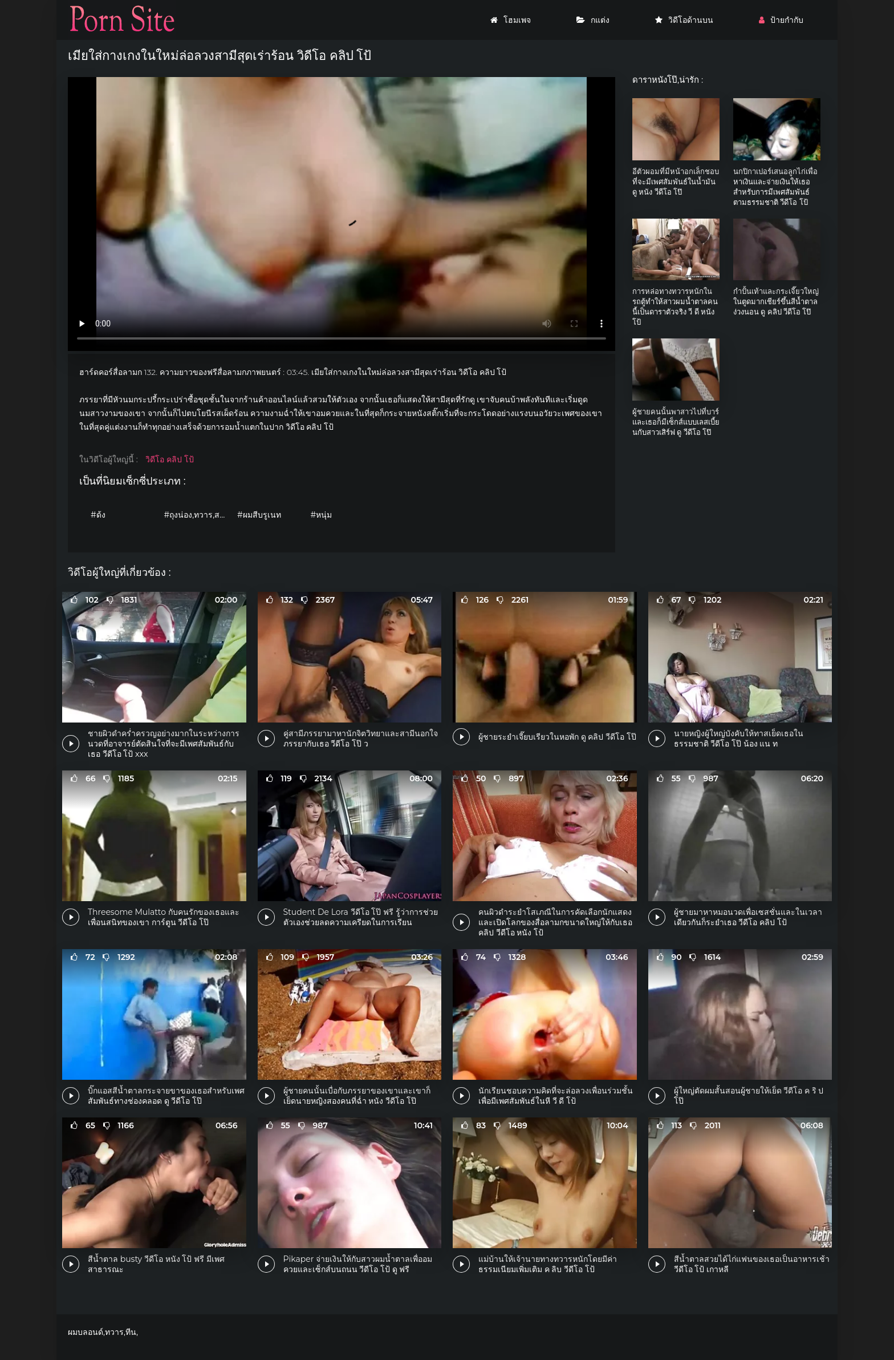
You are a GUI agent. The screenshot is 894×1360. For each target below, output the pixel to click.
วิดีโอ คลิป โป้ (169, 459)
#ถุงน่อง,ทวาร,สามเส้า (198, 515)
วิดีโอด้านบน (684, 20)
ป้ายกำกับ (781, 20)
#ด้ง (98, 515)
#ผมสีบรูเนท (259, 515)
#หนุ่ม (321, 515)
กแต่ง (592, 20)
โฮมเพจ (510, 20)
